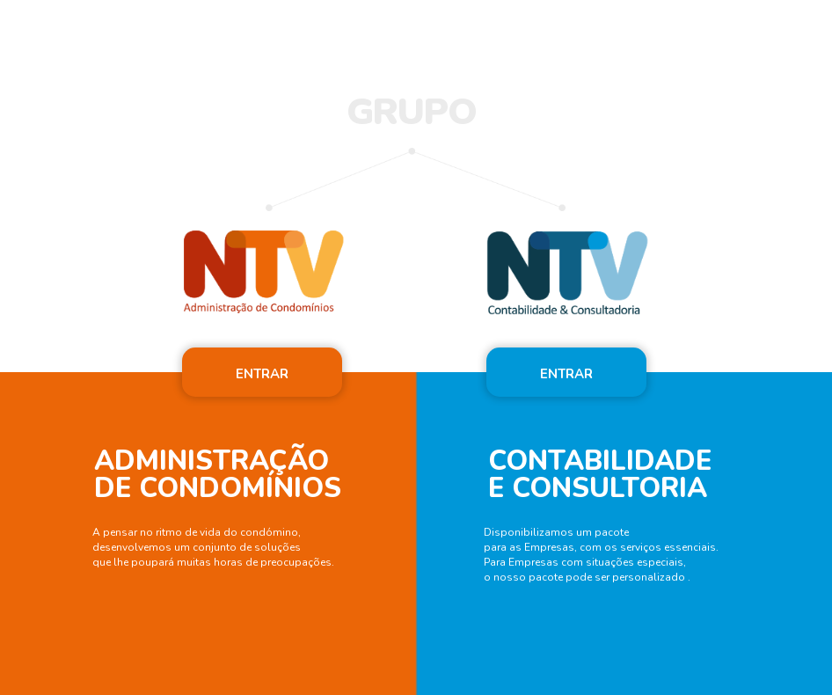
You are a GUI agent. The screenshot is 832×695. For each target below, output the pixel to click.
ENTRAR (262, 374)
